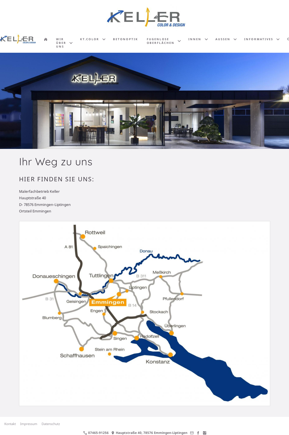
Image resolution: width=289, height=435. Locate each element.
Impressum (28, 424)
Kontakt (10, 424)
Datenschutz (51, 424)
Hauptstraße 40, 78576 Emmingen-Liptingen (149, 432)
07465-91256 (96, 432)
